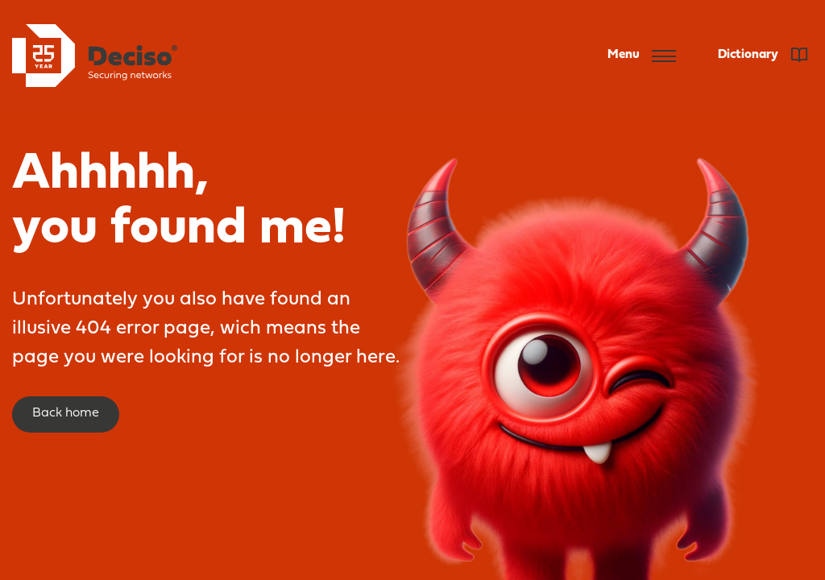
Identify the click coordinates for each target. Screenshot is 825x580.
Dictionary (763, 55)
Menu (641, 55)
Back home (65, 413)
